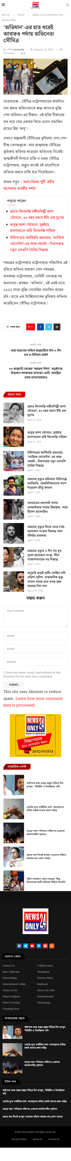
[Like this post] (32, 327)
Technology (43, 1003)
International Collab (14, 984)
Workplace (43, 972)
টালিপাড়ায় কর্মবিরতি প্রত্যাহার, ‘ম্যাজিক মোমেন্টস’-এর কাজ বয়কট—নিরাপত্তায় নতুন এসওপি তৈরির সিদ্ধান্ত (37, 244)
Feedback (42, 984)
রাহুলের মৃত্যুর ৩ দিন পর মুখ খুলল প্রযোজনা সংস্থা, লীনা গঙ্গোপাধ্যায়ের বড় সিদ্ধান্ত (44, 555)
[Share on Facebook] (40, 327)
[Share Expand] (57, 327)
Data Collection (11, 972)
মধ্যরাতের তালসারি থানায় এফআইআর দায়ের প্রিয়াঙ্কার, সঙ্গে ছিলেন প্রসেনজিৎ (47, 507)
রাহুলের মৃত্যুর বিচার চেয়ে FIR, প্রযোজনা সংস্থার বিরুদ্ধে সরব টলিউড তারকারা (46, 531)
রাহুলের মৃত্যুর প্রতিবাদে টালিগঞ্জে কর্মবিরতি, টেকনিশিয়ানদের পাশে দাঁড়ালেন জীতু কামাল (47, 483)
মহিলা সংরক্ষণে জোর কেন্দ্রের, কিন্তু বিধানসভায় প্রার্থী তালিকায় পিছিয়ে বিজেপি (46, 880)
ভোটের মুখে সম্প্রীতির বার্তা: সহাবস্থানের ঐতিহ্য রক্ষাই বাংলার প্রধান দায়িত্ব (45, 808)
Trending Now (11, 1009)
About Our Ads (45, 990)
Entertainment (45, 996)
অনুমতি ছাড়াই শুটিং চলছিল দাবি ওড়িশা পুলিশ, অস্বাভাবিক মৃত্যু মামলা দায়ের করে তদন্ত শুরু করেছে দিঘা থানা (46, 579)
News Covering (11, 1003)
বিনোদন (21, 15)
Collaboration (45, 966)
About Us (37, 1139)
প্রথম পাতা (6, 15)
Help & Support (11, 996)
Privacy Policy (45, 978)
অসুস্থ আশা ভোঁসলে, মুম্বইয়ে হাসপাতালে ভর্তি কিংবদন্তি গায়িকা (32, 228)
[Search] (67, 6)
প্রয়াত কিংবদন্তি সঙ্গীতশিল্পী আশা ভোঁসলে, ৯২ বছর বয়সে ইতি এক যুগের (37, 215)
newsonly (19, 50)
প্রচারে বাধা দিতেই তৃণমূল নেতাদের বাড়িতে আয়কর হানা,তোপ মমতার (46, 856)
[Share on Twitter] (48, 327)
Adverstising (10, 978)
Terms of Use (10, 990)
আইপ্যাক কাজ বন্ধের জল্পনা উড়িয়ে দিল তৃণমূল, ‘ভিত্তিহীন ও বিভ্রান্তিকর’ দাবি (45, 785)
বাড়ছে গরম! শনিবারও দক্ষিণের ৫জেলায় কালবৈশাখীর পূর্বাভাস (46, 832)
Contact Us (9, 966)
